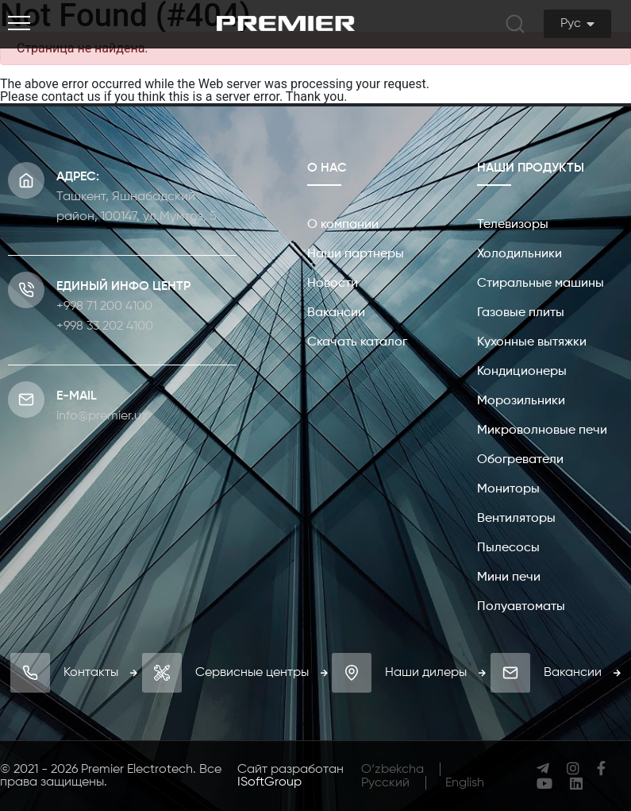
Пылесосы (508, 548)
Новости (332, 283)
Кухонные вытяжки (532, 342)
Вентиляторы (516, 518)
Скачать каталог (357, 342)
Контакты (100, 672)
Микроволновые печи (542, 430)
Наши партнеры (355, 254)
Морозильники (521, 401)
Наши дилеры (435, 672)
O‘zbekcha (392, 769)
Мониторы (508, 489)
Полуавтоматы (521, 607)
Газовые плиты (520, 313)
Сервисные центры (261, 672)
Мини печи (509, 577)
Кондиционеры (522, 371)
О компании (343, 224)
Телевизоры (512, 224)
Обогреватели (520, 460)
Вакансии (336, 313)
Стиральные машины (540, 283)
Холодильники (519, 254)
